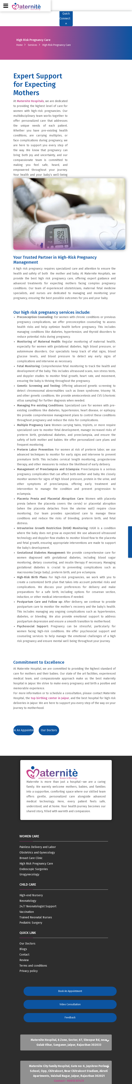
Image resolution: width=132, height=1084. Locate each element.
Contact (24, 954)
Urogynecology (29, 874)
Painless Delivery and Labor (37, 847)
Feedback (70, 1017)
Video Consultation (70, 1004)
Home (19, 45)
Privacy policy (28, 971)
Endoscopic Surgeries (33, 869)
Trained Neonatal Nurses (35, 917)
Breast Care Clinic (31, 858)
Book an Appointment (23, 730)
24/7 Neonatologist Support (37, 906)
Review (24, 960)
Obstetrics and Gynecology (37, 852)
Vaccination (26, 912)
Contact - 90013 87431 (69, 1081)
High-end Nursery (31, 895)
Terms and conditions (33, 965)
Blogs (23, 949)
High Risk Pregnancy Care (36, 863)
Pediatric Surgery (30, 922)
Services (32, 45)
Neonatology (27, 901)
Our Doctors (49, 730)
